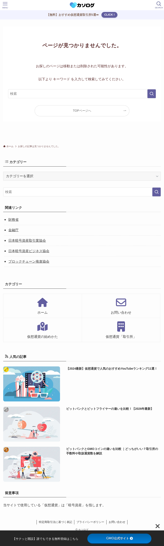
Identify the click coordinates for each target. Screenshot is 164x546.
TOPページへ (82, 110)
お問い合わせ (117, 522)
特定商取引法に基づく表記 (55, 522)
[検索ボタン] (159, 5)
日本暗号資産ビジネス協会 (28, 251)
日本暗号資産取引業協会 (27, 240)
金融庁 (13, 230)
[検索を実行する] (151, 93)
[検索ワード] (82, 93)
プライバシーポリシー (90, 522)
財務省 (13, 219)
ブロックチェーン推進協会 (28, 261)
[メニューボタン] (5, 5)
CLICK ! (109, 14)
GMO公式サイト (119, 538)
